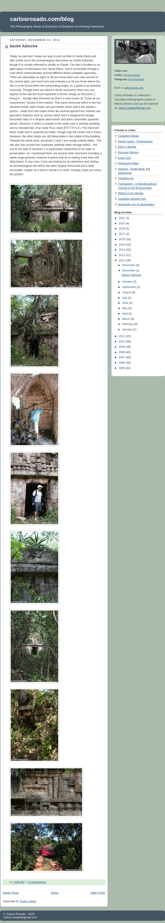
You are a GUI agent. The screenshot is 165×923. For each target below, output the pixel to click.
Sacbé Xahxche (23, 46)
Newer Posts (11, 892)
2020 (122, 223)
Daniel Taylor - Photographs (135, 141)
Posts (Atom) (28, 901)
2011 (122, 336)
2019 (122, 228)
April (125, 313)
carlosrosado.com (134, 87)
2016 (122, 239)
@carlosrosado (131, 75)
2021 (122, 218)
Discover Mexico (128, 152)
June (125, 302)
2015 (122, 244)
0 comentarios (37, 882)
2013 (122, 255)
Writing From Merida (130, 193)
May (125, 308)
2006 (122, 362)
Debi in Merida (127, 146)
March (126, 319)
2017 (122, 233)
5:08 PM (19, 882)
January (127, 329)
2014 (122, 249)
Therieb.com (126, 178)
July (125, 297)
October (127, 281)
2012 (122, 260)
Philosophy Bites (128, 163)
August (127, 292)
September (129, 287)
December (129, 265)
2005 (122, 368)
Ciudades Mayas (128, 136)
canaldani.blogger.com (132, 198)
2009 (122, 346)
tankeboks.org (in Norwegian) (136, 204)
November (129, 270)
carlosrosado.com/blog (42, 19)
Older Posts (97, 892)
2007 (122, 357)
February (128, 324)
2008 (122, 352)
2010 (122, 341)
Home (54, 892)
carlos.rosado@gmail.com (134, 108)
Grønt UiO (124, 158)
